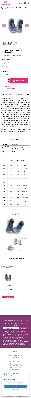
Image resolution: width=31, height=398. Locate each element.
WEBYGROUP (21, 396)
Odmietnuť (15, 393)
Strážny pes (7, 86)
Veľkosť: (6, 72)
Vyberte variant (8, 297)
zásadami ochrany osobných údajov (11, 334)
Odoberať (23, 328)
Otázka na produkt (9, 88)
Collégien (19, 55)
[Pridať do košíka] (19, 80)
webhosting (9, 396)
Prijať (15, 386)
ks (6, 80)
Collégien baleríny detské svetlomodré (8, 267)
